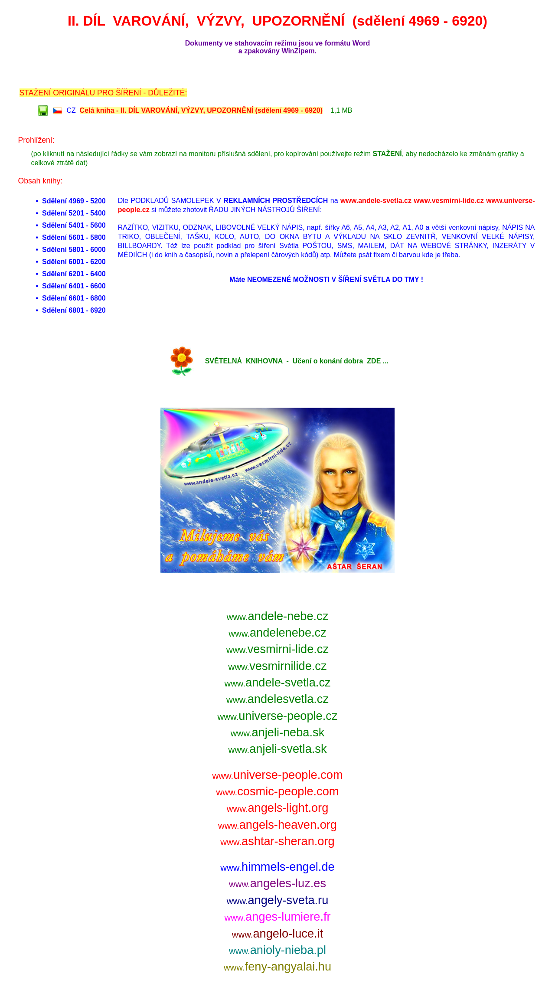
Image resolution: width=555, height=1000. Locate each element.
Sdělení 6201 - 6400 (74, 274)
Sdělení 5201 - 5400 (74, 213)
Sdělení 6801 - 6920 (74, 310)
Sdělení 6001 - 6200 (74, 261)
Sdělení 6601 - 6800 (74, 298)
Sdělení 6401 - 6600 (74, 286)
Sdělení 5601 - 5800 (74, 237)
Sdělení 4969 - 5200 (74, 201)
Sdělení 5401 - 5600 (74, 225)
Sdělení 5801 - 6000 (74, 249)
